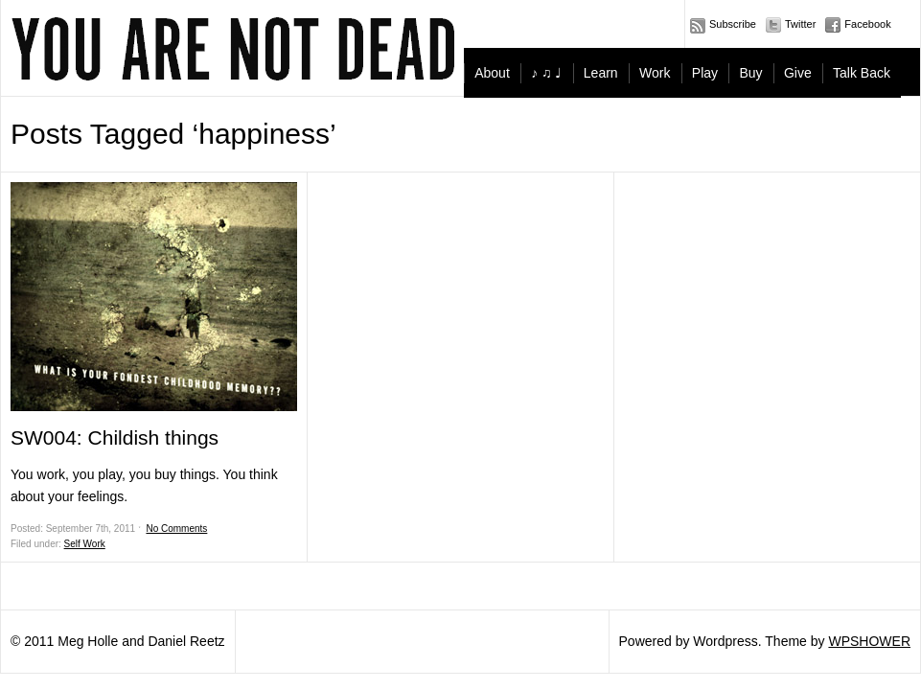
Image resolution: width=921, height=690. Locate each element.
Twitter (800, 24)
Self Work (84, 544)
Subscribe (732, 24)
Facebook (867, 24)
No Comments (176, 528)
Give (798, 72)
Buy (750, 72)
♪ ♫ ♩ (546, 72)
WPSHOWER (869, 641)
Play (705, 72)
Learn (601, 72)
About (492, 72)
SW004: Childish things (115, 437)
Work (654, 72)
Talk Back (861, 72)
